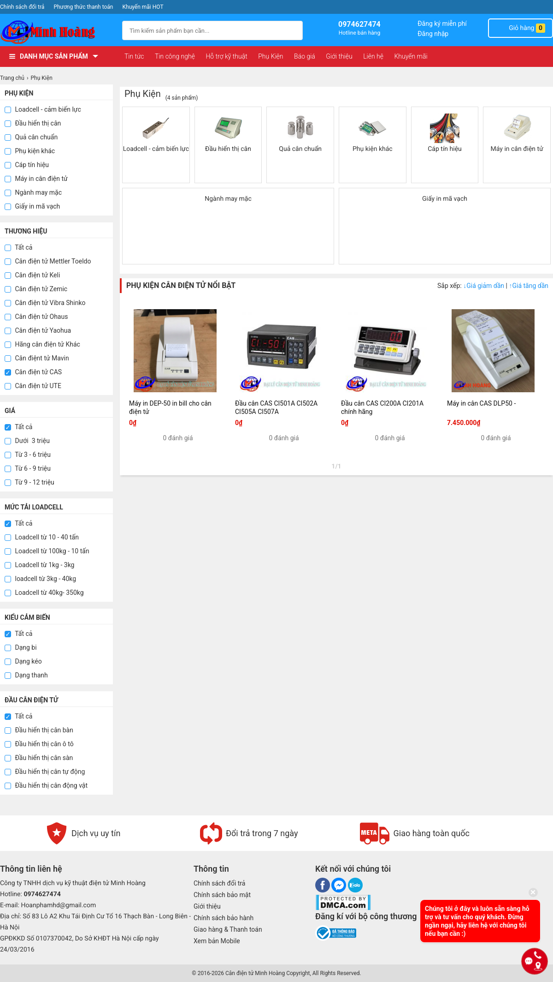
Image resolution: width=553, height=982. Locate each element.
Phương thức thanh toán (83, 7)
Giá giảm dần (484, 285)
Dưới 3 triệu (27, 440)
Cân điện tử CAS (33, 372)
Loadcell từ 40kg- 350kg (44, 592)
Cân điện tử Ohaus (36, 316)
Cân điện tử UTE (33, 385)
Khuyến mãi (410, 56)
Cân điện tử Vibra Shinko (45, 302)
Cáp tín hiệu (27, 164)
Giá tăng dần (528, 285)
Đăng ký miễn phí (442, 23)
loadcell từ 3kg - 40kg (40, 578)
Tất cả (18, 247)
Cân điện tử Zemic (36, 289)
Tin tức (134, 56)
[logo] (56, 32)
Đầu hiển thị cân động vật (46, 785)
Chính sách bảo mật (222, 894)
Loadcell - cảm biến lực (43, 109)
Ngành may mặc (33, 192)
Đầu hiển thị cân (33, 123)
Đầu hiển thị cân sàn (39, 757)
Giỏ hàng (520, 28)
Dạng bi (21, 647)
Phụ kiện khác (30, 151)
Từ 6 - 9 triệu (28, 468)
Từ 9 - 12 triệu (29, 482)
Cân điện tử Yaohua (38, 330)
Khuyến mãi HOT (143, 7)
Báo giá (304, 56)
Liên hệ (373, 56)
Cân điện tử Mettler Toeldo (48, 261)
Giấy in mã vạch (32, 206)
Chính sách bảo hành (223, 918)
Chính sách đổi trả (22, 7)
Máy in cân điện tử (36, 178)
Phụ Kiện (270, 56)
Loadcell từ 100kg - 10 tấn (47, 551)
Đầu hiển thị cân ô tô (39, 744)
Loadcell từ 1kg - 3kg (39, 565)
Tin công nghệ (175, 56)
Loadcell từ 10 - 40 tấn (42, 537)
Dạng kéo (23, 661)
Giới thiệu (339, 56)
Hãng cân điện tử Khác (42, 344)
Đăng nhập (433, 33)
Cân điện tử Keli (32, 275)
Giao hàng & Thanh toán (228, 929)
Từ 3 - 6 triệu (28, 454)
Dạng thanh (26, 675)
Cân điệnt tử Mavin (37, 358)
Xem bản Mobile (217, 941)
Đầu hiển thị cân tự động (45, 771)
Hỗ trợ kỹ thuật (226, 56)
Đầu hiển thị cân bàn (39, 730)
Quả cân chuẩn (31, 137)
